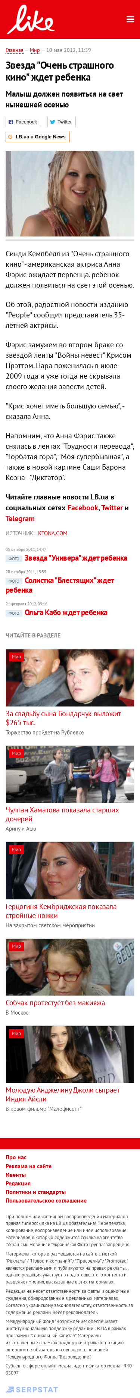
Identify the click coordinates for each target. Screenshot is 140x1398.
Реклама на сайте (29, 1166)
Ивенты (16, 1174)
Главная (15, 50)
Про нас (16, 1157)
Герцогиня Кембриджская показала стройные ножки (61, 911)
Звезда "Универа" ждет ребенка (66, 558)
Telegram (20, 518)
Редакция (18, 1183)
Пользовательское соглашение (46, 1200)
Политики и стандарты (36, 1191)
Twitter (112, 508)
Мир (35, 50)
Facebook (83, 508)
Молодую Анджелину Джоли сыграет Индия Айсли (62, 1094)
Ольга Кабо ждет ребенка (57, 612)
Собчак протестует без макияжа (55, 1002)
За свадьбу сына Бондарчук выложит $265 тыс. (63, 718)
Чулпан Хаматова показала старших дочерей (62, 814)
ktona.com (53, 533)
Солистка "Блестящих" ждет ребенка (60, 585)
